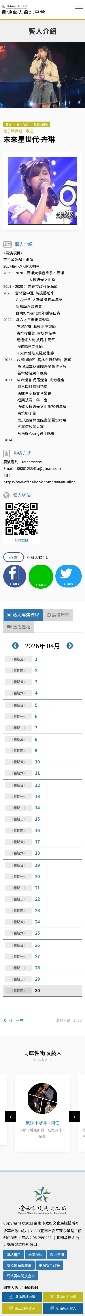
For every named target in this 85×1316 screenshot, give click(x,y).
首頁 (8, 124)
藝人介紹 (22, 124)
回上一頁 (13, 1020)
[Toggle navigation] (78, 8)
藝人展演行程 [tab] (23, 615)
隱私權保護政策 (19, 1265)
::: (2, 6)
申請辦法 (35, 1254)
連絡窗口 (14, 1254)
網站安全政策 (49, 1265)
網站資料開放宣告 (21, 1275)
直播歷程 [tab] (18, 626)
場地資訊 (57, 1254)
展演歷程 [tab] (58, 615)
